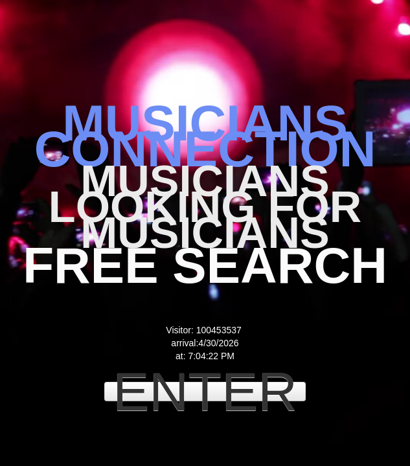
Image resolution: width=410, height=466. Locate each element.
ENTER (205, 391)
